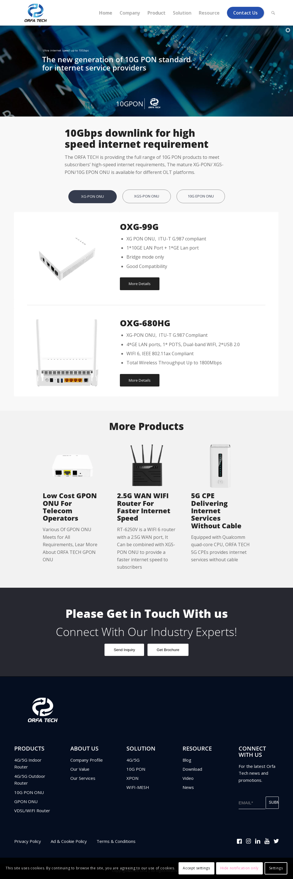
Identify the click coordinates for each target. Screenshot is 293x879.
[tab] (92, 200)
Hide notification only (239, 868)
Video (188, 779)
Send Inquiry (124, 651)
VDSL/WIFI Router (32, 811)
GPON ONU (26, 802)
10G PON (135, 770)
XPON (132, 779)
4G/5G (133, 761)
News (188, 788)
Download (192, 770)
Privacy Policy (27, 842)
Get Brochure (168, 651)
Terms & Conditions (116, 842)
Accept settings (196, 868)
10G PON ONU (29, 793)
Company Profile (86, 761)
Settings (276, 868)
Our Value (79, 770)
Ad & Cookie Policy (69, 842)
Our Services (82, 779)
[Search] (273, 13)
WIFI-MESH (137, 788)
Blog (187, 761)
